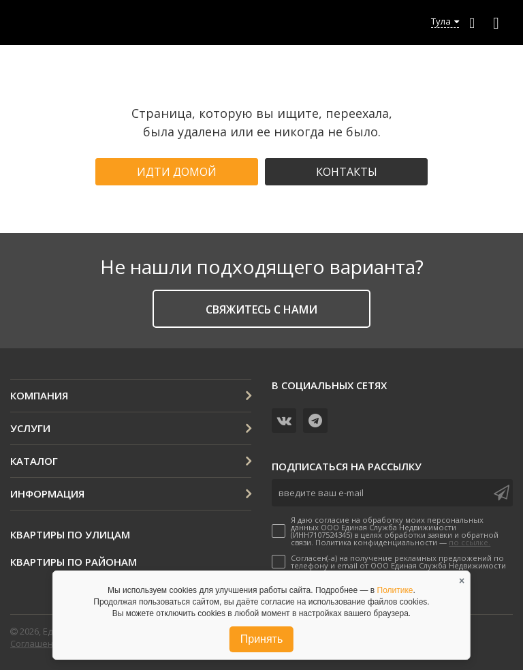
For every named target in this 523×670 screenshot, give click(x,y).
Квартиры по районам (73, 561)
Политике (395, 590)
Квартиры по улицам (70, 534)
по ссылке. (469, 542)
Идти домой (177, 171)
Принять (261, 639)
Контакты (346, 171)
